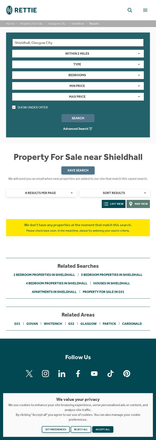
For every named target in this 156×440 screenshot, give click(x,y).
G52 (71, 324)
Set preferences (55, 429)
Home (10, 23)
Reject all (81, 429)
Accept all (103, 429)
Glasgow (88, 324)
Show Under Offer (30, 107)
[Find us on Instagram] (45, 373)
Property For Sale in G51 (103, 292)
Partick (109, 324)
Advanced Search (78, 129)
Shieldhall (78, 23)
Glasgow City (57, 23)
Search (78, 118)
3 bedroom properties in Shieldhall (111, 275)
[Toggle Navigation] (145, 10)
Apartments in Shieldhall (54, 292)
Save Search (78, 170)
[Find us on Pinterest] (126, 373)
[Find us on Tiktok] (110, 373)
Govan (32, 324)
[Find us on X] (29, 373)
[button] (129, 10)
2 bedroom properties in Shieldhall (44, 275)
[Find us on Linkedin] (61, 373)
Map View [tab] (138, 204)
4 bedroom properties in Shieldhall (56, 283)
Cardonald (132, 324)
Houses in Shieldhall (111, 283)
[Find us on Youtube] (94, 373)
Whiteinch (53, 324)
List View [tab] (114, 204)
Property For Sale (31, 23)
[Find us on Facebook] (78, 373)
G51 (17, 324)
